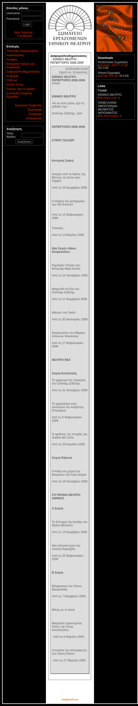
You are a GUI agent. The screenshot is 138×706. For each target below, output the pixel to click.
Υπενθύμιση (24, 36)
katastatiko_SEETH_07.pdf (113, 65)
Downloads (35, 109)
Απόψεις (11, 59)
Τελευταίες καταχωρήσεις (22, 51)
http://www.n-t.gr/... (109, 97)
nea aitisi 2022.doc (109, 76)
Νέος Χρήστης (23, 32)
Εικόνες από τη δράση (20, 89)
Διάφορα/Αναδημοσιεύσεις (23, 71)
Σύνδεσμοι (35, 114)
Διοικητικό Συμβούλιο (28, 105)
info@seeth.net (70, 699)
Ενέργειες (12, 76)
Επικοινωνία (34, 118)
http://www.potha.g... (109, 116)
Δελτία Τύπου (15, 84)
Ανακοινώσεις (15, 55)
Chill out (11, 80)
